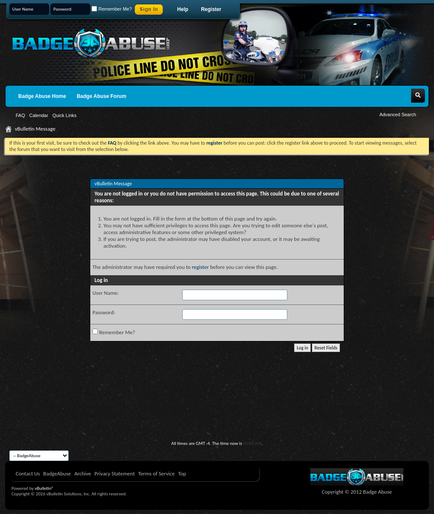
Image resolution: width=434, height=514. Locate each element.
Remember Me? (112, 8)
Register (211, 9)
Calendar (38, 115)
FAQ (20, 115)
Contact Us (28, 473)
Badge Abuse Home (42, 96)
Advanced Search (397, 114)
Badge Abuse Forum (101, 96)
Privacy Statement (115, 473)
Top (182, 473)
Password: (103, 312)
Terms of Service (156, 473)
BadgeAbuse (57, 473)
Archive (82, 473)
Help (182, 9)
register (200, 267)
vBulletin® (44, 488)
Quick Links (65, 115)
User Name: (105, 293)
